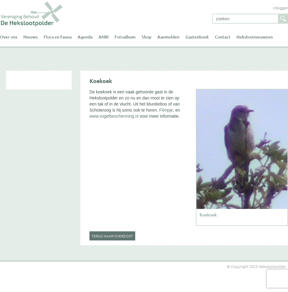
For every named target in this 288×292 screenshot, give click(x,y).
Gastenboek (197, 37)
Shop (146, 37)
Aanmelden (168, 37)
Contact (222, 37)
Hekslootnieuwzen (254, 37)
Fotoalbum (125, 37)
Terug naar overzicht (112, 235)
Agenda (85, 37)
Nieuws (30, 37)
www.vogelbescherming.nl (114, 116)
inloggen (280, 8)
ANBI (104, 37)
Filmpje (165, 110)
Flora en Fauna (58, 37)
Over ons (8, 37)
